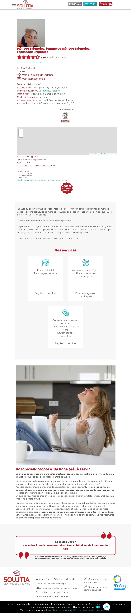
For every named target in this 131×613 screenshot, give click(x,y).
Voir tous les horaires (49, 90)
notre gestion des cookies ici (96, 610)
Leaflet (92, 154)
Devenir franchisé (44, 592)
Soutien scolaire (65, 333)
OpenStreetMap (102, 154)
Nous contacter (43, 596)
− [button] (21, 135)
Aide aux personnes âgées (85, 270)
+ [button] (21, 131)
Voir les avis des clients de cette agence (31, 62)
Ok (97, 607)
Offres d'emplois (60, 596)
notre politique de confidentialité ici (61, 610)
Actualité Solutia (62, 592)
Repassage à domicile (45, 273)
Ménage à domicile (45, 270)
